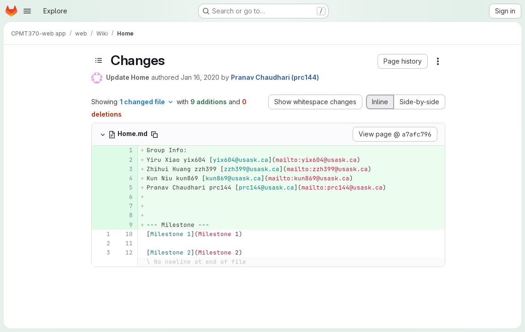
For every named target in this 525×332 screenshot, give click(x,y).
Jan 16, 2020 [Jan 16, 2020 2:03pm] (200, 77)
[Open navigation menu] (27, 11)
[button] (403, 61)
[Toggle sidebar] (98, 60)
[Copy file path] (154, 134)
